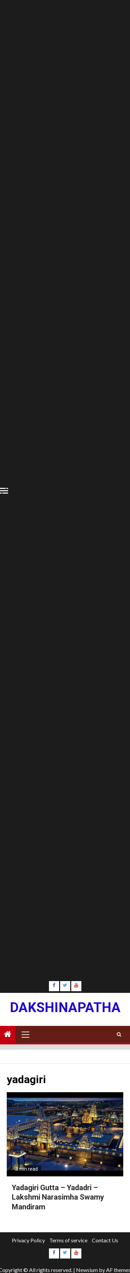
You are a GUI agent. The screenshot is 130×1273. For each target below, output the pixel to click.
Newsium (87, 1270)
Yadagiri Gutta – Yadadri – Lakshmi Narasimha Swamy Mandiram (58, 1197)
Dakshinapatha (65, 1007)
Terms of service (68, 1240)
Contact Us (105, 1240)
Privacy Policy (28, 1240)
